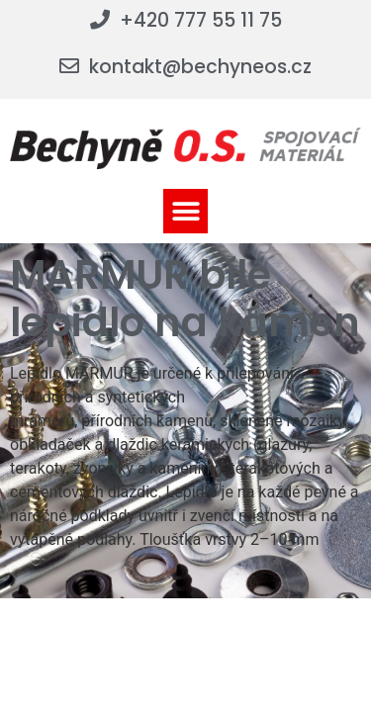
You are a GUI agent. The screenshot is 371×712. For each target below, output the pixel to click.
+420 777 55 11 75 (201, 20)
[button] (185, 211)
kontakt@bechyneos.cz (200, 66)
